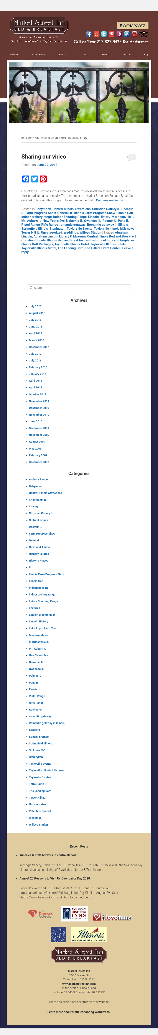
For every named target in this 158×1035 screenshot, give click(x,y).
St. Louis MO (37, 750)
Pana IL (123, 221)
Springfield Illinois (34, 229)
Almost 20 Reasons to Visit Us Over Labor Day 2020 (55, 878)
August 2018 (37, 313)
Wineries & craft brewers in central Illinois (48, 855)
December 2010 (39, 408)
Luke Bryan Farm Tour (43, 628)
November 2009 (39, 434)
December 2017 (39, 347)
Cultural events (38, 520)
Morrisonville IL (123, 217)
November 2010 (39, 414)
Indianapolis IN (38, 587)
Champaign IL (38, 499)
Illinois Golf (125, 213)
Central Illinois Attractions (72, 209)
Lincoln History (99, 217)
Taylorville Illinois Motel (38, 248)
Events (62, 54)
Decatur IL (35, 526)
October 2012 (37, 394)
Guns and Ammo (39, 547)
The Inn (105, 54)
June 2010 (36, 421)
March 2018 (36, 340)
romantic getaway (72, 225)
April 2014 (35, 380)
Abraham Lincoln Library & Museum (59, 236)
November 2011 (39, 401)
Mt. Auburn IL (31, 221)
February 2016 (38, 367)
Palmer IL (109, 221)
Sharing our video (43, 156)
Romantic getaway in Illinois (107, 225)
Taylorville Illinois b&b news (114, 229)
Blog (146, 54)
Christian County (33, 240)
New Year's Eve (54, 221)
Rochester (35, 709)
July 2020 (35, 306)
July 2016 (35, 360)
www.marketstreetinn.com (79, 983)
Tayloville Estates (40, 777)
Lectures (34, 608)
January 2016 (37, 374)
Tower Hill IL (30, 232)
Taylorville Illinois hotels (108, 244)
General (63, 213)
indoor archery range (36, 217)
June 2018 (36, 326)
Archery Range (38, 479)
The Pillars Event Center (102, 248)
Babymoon (43, 209)
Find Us (126, 54)
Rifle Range (49, 225)
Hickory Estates (39, 553)
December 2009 (39, 428)
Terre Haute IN (38, 784)
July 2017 (35, 353)
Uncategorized (51, 232)
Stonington (57, 229)
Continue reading (109, 200)
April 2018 (35, 333)
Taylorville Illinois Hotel (71, 244)
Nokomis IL (74, 221)
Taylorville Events (79, 229)
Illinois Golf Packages (37, 244)
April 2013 (35, 387)
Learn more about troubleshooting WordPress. (79, 1012)
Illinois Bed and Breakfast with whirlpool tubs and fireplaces (91, 240)
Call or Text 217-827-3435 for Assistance (111, 42)
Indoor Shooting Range (70, 217)
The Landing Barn (70, 248)
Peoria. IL (35, 689)
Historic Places (38, 560)
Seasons (34, 729)
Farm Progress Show (41, 213)
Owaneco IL (92, 221)
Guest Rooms (38, 54)
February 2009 (38, 455)
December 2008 (39, 462)
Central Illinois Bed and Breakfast (111, 236)
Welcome (14, 54)
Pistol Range (30, 225)
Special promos (39, 736)
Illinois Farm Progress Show (94, 213)
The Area (83, 54)
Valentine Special (40, 811)
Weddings (71, 232)
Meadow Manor (39, 635)
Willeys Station (90, 232)
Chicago (34, 506)
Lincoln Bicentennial (42, 614)
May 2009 (35, 448)
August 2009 (37, 441)
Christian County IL (106, 209)
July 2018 (35, 319)
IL (71, 213)
